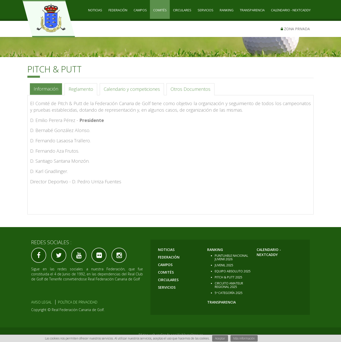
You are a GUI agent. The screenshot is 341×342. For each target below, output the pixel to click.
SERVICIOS (205, 10)
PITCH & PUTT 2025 (228, 277)
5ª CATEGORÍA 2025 (229, 293)
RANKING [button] (227, 10)
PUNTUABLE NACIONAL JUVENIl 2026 (231, 257)
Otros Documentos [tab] (190, 89)
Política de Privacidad (77, 302)
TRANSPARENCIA (252, 10)
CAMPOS (140, 10)
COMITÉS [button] (160, 10)
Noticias (95, 10)
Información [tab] (46, 89)
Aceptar (220, 338)
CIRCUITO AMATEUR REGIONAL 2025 (229, 285)
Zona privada (295, 28)
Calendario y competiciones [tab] (132, 89)
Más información (244, 338)
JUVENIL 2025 (224, 265)
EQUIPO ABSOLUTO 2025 (233, 271)
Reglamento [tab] (81, 89)
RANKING (215, 249)
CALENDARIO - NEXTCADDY (291, 10)
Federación (117, 10)
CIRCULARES (182, 10)
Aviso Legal (41, 302)
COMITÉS (166, 272)
